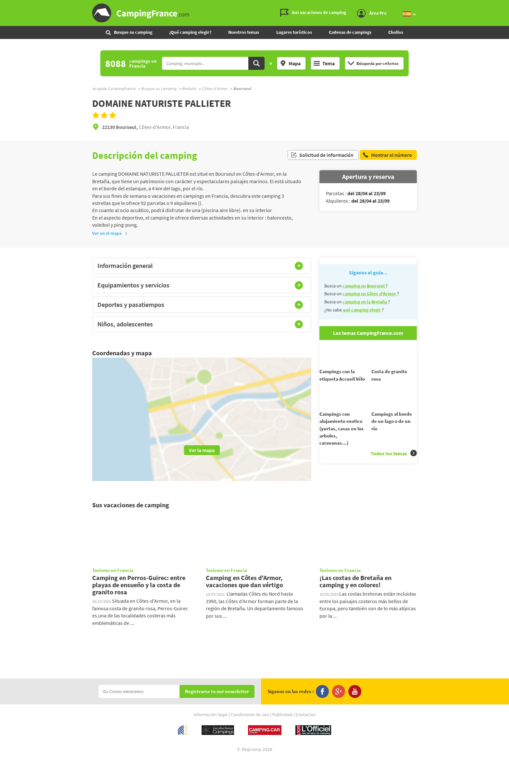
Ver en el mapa (110, 233)
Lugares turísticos (294, 32)
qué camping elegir (362, 310)
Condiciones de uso (250, 715)
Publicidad (282, 715)
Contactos (305, 715)
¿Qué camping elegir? (190, 32)
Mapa (290, 63)
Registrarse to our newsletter (217, 691)
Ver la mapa (202, 450)
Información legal (210, 715)
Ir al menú (502, 5)
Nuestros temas (243, 32)
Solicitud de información (322, 155)
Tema (324, 63)
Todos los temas (394, 465)
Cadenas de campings (350, 32)
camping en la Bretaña (365, 302)
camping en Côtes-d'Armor (370, 294)
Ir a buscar (508, 5)
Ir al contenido (505, 5)
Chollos (395, 32)
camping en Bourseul (364, 286)
